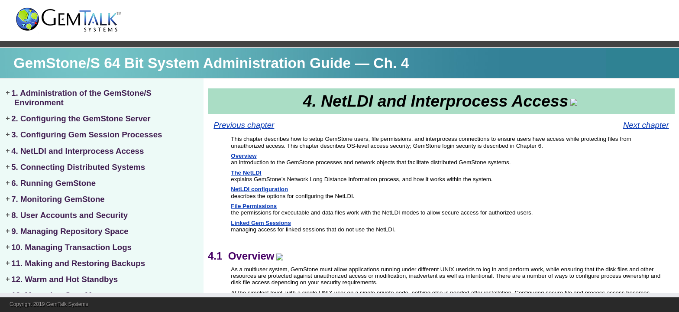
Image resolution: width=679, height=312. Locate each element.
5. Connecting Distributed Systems (78, 167)
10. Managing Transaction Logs (71, 247)
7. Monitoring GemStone (58, 199)
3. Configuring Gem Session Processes (86, 134)
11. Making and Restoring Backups (78, 263)
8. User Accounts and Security (69, 215)
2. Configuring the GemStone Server (80, 118)
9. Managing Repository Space (70, 231)
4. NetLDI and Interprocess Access (77, 151)
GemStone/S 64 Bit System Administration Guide (182, 63)
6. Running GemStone (53, 183)
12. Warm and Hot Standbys (64, 279)
